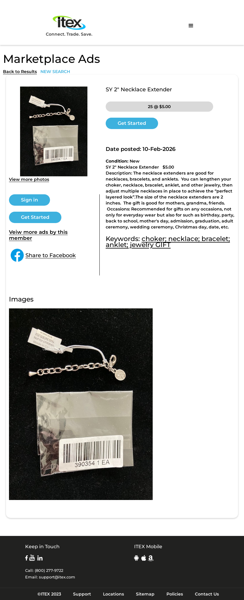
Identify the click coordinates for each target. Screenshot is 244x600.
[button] (191, 26)
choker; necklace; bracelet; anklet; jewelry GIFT (168, 242)
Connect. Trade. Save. (69, 25)
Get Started (35, 217)
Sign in (29, 200)
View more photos (29, 179)
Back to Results (20, 71)
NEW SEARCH (55, 71)
